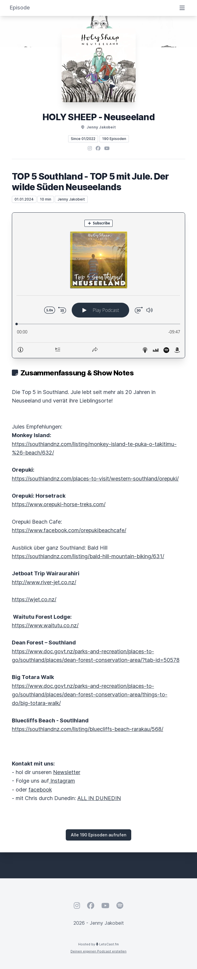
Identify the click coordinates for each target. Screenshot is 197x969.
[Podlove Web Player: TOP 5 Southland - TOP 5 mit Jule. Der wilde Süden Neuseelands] (98, 285)
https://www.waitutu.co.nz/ (45, 625)
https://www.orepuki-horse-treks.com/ (58, 504)
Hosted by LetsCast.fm (98, 944)
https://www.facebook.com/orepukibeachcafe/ (69, 530)
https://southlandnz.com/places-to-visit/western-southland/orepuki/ (95, 478)
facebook (40, 789)
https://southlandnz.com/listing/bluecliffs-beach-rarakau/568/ (87, 729)
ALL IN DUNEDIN (99, 798)
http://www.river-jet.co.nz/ (44, 582)
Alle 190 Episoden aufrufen (98, 834)
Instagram (62, 781)
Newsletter (66, 772)
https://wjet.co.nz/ (34, 599)
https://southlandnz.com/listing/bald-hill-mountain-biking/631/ (88, 556)
